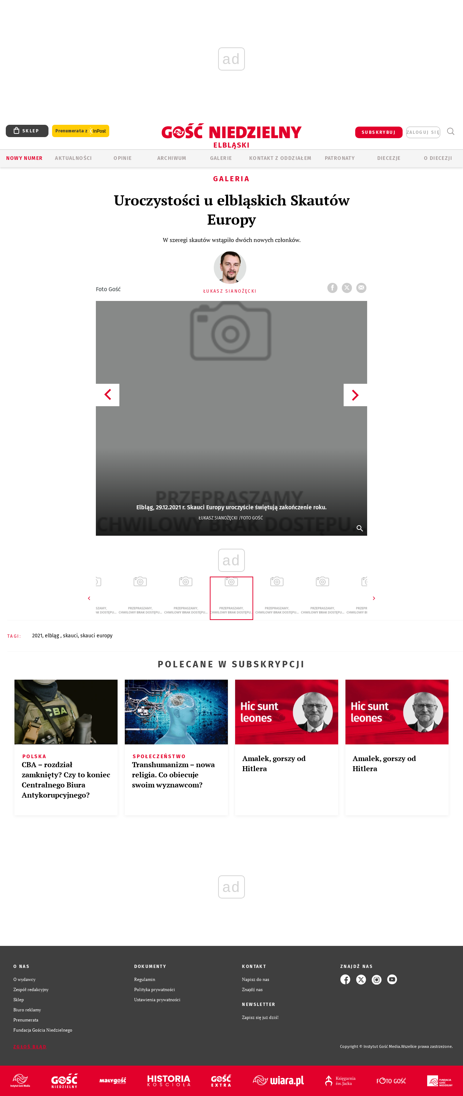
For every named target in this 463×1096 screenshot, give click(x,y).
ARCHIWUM (172, 158)
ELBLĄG (52, 636)
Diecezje (389, 158)
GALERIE (221, 158)
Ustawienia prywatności (157, 999)
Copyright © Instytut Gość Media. (370, 1046)
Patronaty (340, 158)
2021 (37, 636)
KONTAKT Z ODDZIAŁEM (280, 158)
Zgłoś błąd (30, 1046)
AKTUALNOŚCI (73, 158)
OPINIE (123, 158)
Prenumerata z (80, 131)
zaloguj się (423, 132)
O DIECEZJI (438, 158)
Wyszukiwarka (450, 131)
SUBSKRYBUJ (379, 132)
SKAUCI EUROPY (96, 636)
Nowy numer (24, 158)
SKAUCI (70, 636)
